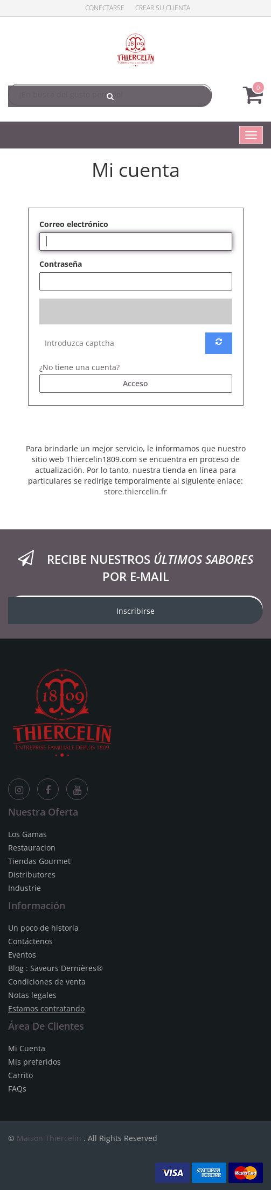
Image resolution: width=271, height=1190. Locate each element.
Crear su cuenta (162, 7)
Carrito (20, 1075)
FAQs (17, 1088)
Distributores (31, 874)
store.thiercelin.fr (135, 491)
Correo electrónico (73, 224)
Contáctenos (30, 941)
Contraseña (60, 264)
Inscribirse (135, 611)
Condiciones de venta (47, 981)
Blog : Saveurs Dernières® (55, 968)
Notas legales (32, 995)
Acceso (135, 383)
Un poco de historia (43, 928)
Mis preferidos (34, 1062)
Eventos (22, 955)
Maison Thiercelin (49, 1138)
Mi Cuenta (26, 1048)
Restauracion (31, 847)
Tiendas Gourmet (39, 861)
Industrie (24, 888)
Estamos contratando (46, 1008)
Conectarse (104, 7)
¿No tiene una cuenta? (79, 367)
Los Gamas (27, 834)
